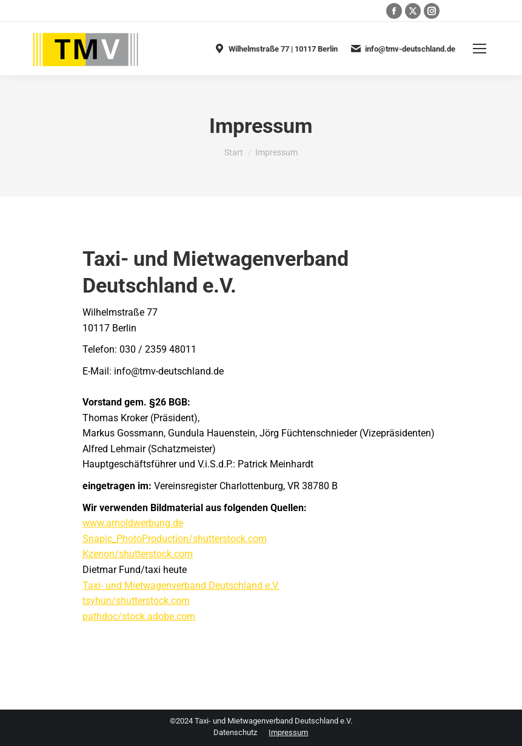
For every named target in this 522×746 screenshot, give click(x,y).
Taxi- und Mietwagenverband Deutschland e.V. (180, 585)
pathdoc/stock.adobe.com (138, 616)
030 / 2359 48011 (119, 11)
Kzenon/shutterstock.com (137, 554)
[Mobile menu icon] (479, 48)
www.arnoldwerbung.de (132, 523)
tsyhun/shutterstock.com (136, 600)
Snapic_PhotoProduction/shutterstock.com (174, 538)
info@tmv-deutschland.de (402, 48)
